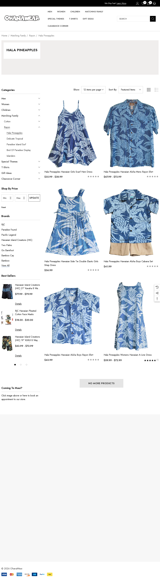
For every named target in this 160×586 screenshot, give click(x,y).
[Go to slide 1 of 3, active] (15, 364)
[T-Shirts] (73, 19)
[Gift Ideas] (88, 19)
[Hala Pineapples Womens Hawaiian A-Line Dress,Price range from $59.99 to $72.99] (131, 316)
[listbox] (131, 89)
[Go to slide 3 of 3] (26, 364)
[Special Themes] (56, 19)
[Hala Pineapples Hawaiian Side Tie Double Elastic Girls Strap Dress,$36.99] (71, 223)
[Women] (61, 11)
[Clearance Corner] (58, 26)
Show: (76, 90)
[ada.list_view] (157, 89)
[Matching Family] (94, 11)
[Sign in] (137, 3)
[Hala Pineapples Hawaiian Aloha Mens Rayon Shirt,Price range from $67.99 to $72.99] (131, 133)
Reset (3, 207)
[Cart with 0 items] (148, 3)
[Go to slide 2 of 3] (20, 364)
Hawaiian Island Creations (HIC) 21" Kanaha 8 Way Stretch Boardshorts (27, 287)
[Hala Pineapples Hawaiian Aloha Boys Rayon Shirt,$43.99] (71, 316)
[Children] (75, 11)
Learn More (121, 3)
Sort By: (113, 90)
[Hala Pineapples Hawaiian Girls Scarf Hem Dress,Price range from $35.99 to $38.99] (71, 133)
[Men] (50, 11)
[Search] (153, 19)
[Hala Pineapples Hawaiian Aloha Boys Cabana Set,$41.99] (131, 223)
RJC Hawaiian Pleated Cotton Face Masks (25, 312)
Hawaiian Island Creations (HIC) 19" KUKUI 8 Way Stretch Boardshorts (27, 339)
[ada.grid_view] (149, 89)
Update (34, 198)
